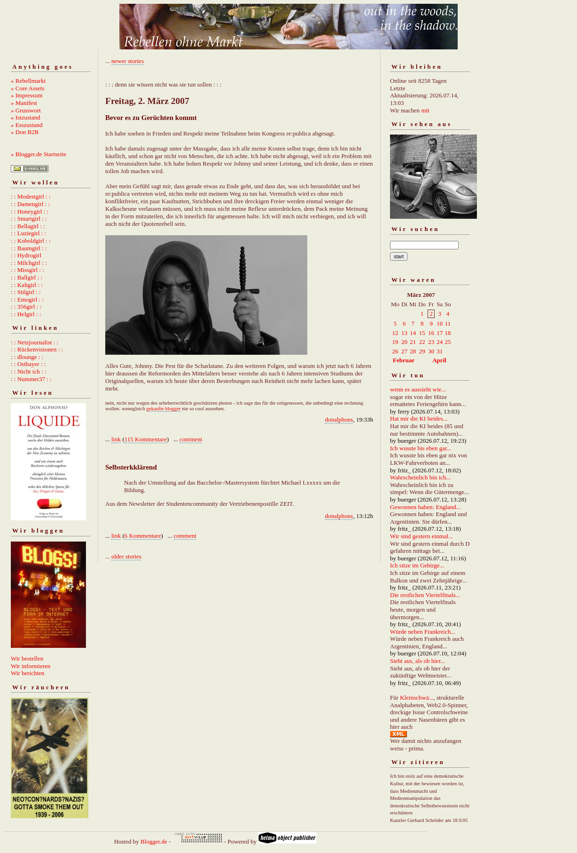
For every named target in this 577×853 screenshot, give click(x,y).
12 (395, 332)
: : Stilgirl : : (26, 291)
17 (440, 332)
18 (447, 332)
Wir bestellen (27, 658)
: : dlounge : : (27, 356)
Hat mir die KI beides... (418, 418)
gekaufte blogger (164, 408)
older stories (126, 556)
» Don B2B (25, 132)
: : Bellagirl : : (28, 226)
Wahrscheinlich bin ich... (420, 477)
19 (395, 341)
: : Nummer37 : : (31, 379)
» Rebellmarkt (28, 80)
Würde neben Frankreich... (422, 631)
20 (404, 341)
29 (422, 351)
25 (447, 341)
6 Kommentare (143, 535)
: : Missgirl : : (27, 269)
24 (440, 341)
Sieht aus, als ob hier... (417, 660)
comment (190, 439)
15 (422, 332)
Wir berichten (27, 673)
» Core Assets (28, 88)
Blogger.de (153, 841)
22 (422, 341)
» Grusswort (26, 110)
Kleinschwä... (416, 697)
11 (448, 323)
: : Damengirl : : (30, 203)
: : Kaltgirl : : (27, 284)
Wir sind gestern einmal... (421, 536)
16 (431, 332)
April (439, 360)
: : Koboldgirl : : (31, 240)
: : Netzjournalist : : (34, 342)
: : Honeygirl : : (29, 211)
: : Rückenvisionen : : (37, 349)
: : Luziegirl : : (28, 233)
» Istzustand (25, 117)
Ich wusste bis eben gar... (420, 448)
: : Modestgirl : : (31, 196)
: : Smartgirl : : (29, 218)
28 (413, 351)
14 (413, 332)
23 (431, 341)
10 (440, 323)
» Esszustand (27, 124)
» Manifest (24, 102)
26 (395, 351)
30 (431, 351)
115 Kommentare (146, 439)
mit (425, 110)
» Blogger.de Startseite (38, 154)
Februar (403, 360)
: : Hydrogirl (26, 255)
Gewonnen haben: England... (425, 506)
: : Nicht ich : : (28, 371)
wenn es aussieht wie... (418, 389)
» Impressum (27, 95)
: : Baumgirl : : (29, 248)
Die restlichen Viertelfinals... (425, 594)
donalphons (339, 419)
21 (413, 341)
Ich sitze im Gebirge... (417, 565)
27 (404, 351)
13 (404, 332)
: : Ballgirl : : (26, 277)
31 (440, 351)
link (116, 439)
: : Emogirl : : (27, 299)
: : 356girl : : (26, 306)
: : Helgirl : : (26, 314)
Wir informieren (30, 666)
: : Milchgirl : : (29, 262)
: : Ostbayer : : (28, 363)
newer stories (127, 60)
